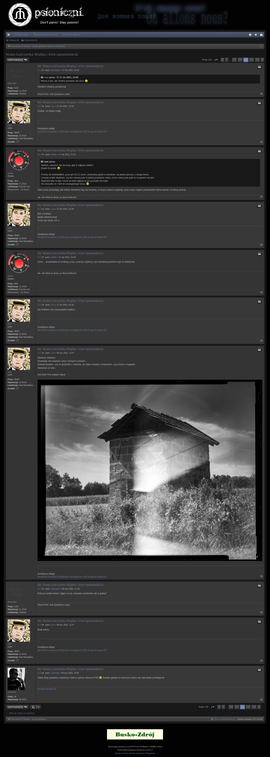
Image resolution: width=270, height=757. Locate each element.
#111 (40, 70)
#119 (40, 625)
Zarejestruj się (30, 40)
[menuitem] (15, 34)
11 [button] (240, 60)
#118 (40, 589)
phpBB (130, 747)
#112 (40, 106)
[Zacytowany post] (58, 77)
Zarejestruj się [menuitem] (262, 35)
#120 (40, 673)
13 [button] (251, 60)
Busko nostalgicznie (73, 131)
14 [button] (257, 60)
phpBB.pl (149, 750)
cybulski (12, 692)
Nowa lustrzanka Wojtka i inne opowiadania (42, 54)
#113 (40, 154)
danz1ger (12, 83)
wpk (46, 77)
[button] (216, 60)
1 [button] (226, 60)
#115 (40, 257)
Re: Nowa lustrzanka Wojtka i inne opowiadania (70, 66)
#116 (40, 305)
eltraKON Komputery (48, 131)
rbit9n (10, 173)
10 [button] (234, 60)
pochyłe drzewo (45, 689)
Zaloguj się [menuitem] (257, 35)
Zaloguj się (14, 40)
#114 (40, 209)
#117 (40, 353)
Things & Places (95, 131)
